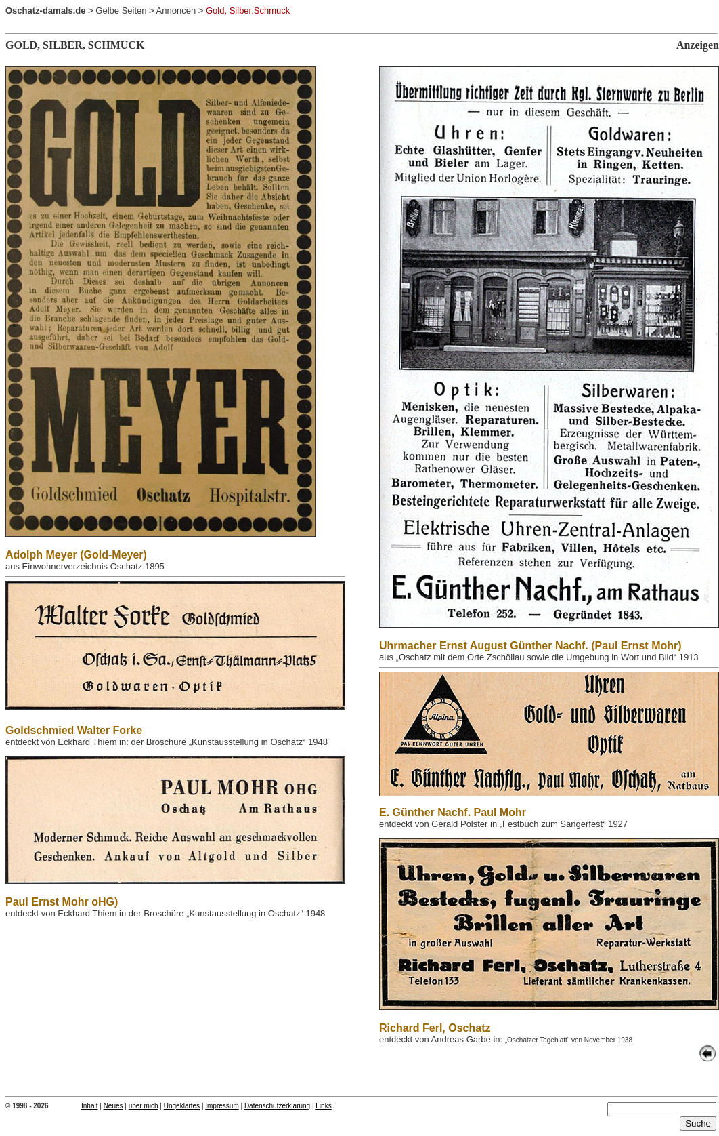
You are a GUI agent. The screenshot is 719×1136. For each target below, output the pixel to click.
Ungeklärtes (182, 1106)
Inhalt (89, 1106)
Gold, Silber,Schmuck (248, 10)
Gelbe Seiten (120, 10)
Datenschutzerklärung (277, 1106)
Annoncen (176, 10)
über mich (143, 1106)
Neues (113, 1106)
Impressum (221, 1106)
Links (323, 1106)
